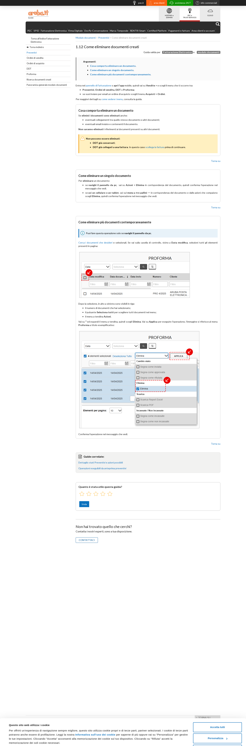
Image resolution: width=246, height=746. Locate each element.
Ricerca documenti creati (39, 79)
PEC (29, 30)
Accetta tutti (217, 714)
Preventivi (32, 52)
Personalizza (217, 725)
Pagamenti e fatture (179, 30)
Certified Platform (157, 30)
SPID (36, 30)
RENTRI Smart (138, 30)
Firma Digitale (75, 30)
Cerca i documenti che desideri (95, 242)
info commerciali (205, 3)
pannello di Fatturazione (98, 85)
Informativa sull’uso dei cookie (95, 721)
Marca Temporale (119, 30)
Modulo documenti (86, 37)
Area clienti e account (203, 30)
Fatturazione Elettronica (54, 30)
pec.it (137, 3)
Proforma (31, 74)
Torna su (215, 160)
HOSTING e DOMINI (169, 12)
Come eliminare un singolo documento (112, 70)
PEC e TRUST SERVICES (190, 12)
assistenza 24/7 (179, 3)
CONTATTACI (87, 540)
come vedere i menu (112, 99)
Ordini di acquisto (35, 63)
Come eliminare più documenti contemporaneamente (120, 74)
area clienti (156, 3)
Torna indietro (37, 47)
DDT (29, 68)
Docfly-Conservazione (96, 30)
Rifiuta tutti (217, 736)
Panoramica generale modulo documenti (47, 84)
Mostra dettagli (18, 739)
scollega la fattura (154, 147)
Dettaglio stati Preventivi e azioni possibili (100, 462)
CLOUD (210, 11)
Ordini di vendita (35, 58)
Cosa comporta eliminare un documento (113, 65)
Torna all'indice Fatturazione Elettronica (45, 40)
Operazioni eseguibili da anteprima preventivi (102, 468)
